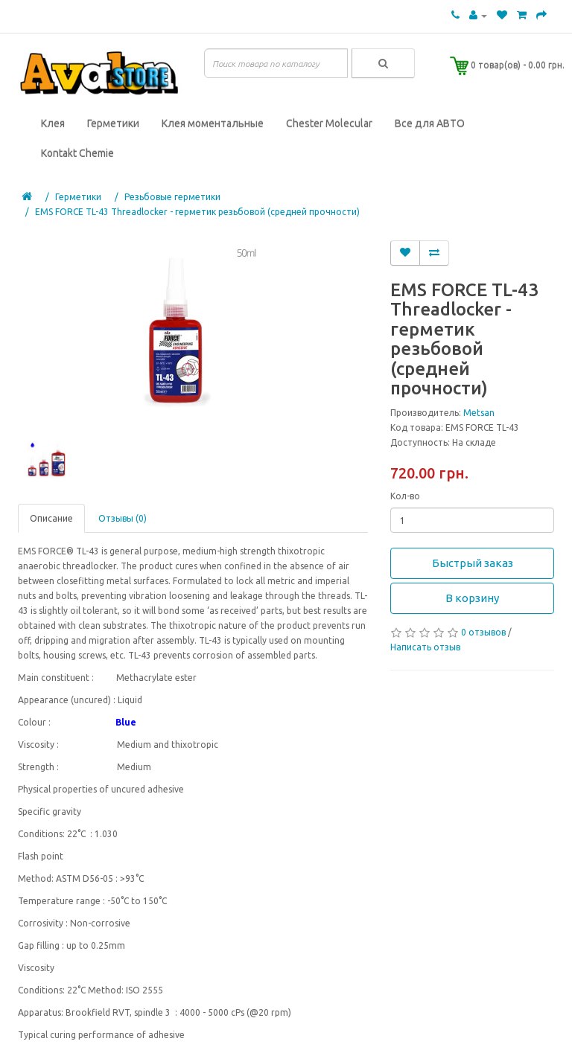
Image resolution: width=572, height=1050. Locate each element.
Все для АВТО (430, 123)
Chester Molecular (329, 123)
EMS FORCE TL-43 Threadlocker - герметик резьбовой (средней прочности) (197, 212)
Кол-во (405, 496)
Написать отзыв (425, 647)
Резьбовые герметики (172, 197)
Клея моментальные (213, 123)
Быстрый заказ (472, 563)
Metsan (479, 412)
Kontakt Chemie (77, 153)
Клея (53, 123)
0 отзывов (483, 632)
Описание (51, 518)
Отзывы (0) (122, 518)
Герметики (113, 123)
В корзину (472, 598)
